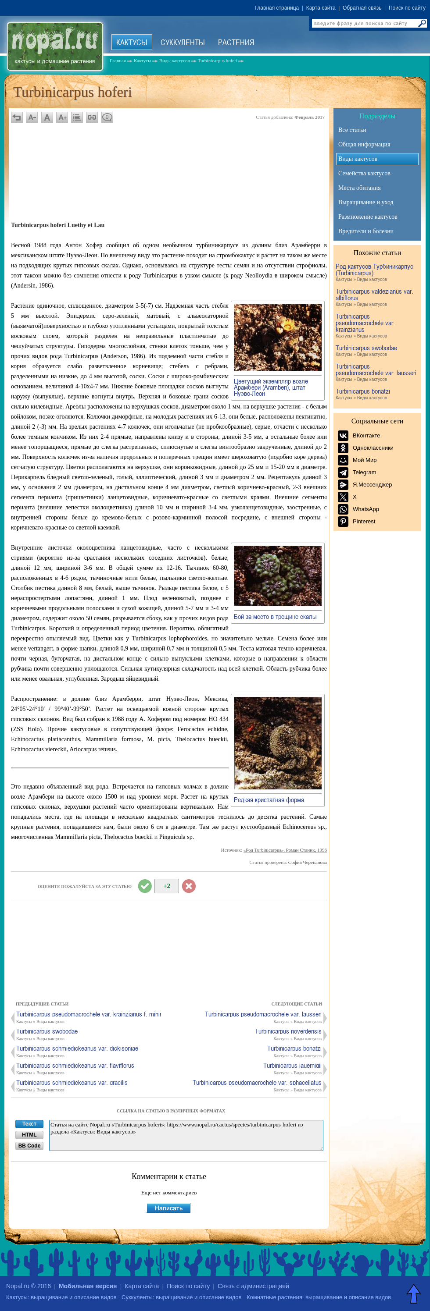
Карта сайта (321, 8)
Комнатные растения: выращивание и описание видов (319, 1297)
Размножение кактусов (368, 216)
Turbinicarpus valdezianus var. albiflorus (376, 298)
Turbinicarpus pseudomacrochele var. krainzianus (376, 326)
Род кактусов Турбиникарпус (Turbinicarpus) (376, 273)
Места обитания (359, 188)
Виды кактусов (357, 159)
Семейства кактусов (364, 173)
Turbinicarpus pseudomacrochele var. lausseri (376, 373)
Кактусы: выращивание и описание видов (61, 1297)
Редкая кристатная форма (269, 799)
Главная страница (277, 8)
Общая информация (364, 144)
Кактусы (131, 42)
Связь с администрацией (253, 1286)
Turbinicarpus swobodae (376, 351)
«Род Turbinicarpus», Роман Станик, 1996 (285, 850)
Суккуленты (183, 42)
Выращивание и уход (366, 202)
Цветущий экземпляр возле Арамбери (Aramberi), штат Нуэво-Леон (271, 387)
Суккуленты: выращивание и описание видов (181, 1297)
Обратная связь (362, 8)
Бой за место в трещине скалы (275, 616)
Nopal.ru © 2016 (28, 1286)
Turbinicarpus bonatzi (376, 394)
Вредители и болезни (366, 231)
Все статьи (352, 130)
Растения (236, 42)
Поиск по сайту (407, 8)
